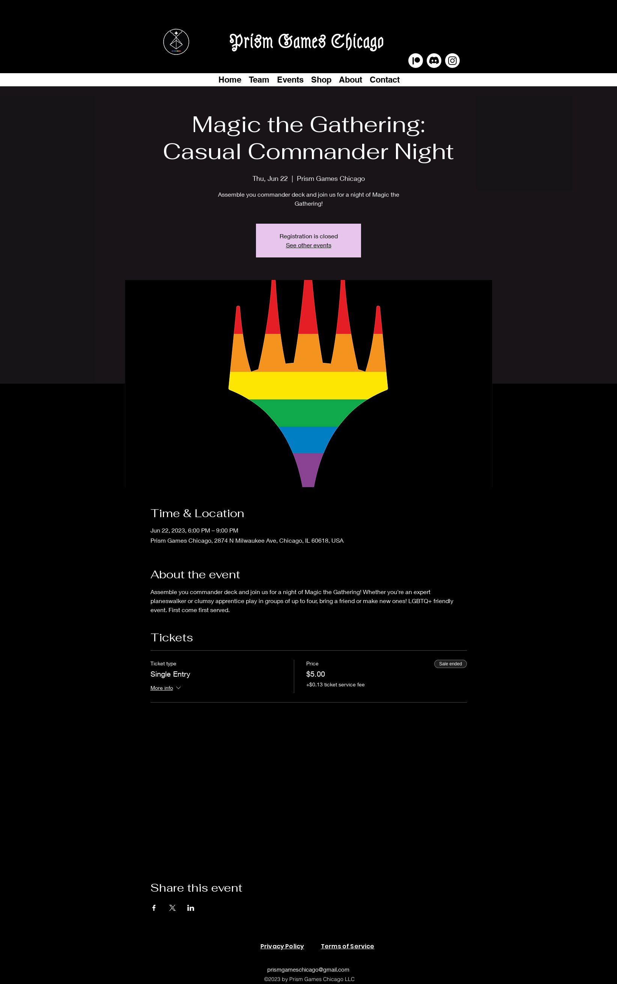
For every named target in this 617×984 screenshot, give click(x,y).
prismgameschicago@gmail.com (308, 969)
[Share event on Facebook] (154, 908)
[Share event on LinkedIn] (190, 908)
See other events (308, 244)
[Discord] (434, 60)
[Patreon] (415, 60)
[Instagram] (452, 60)
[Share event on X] (172, 908)
